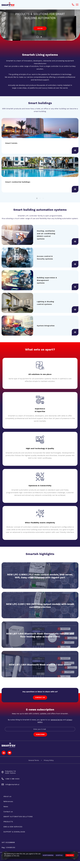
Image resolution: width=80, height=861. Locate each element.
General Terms (33, 760)
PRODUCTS (8, 822)
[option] (40, 25)
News (5, 807)
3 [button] (43, 198)
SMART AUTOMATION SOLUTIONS (18, 817)
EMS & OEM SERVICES (12, 827)
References (8, 801)
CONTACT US (40, 697)
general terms (56, 720)
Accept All (59, 855)
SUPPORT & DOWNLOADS (14, 832)
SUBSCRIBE (40, 734)
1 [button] (38, 37)
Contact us (8, 812)
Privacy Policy (49, 760)
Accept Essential (48, 855)
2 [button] (42, 37)
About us (7, 796)
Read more (70, 855)
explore (40, 28)
